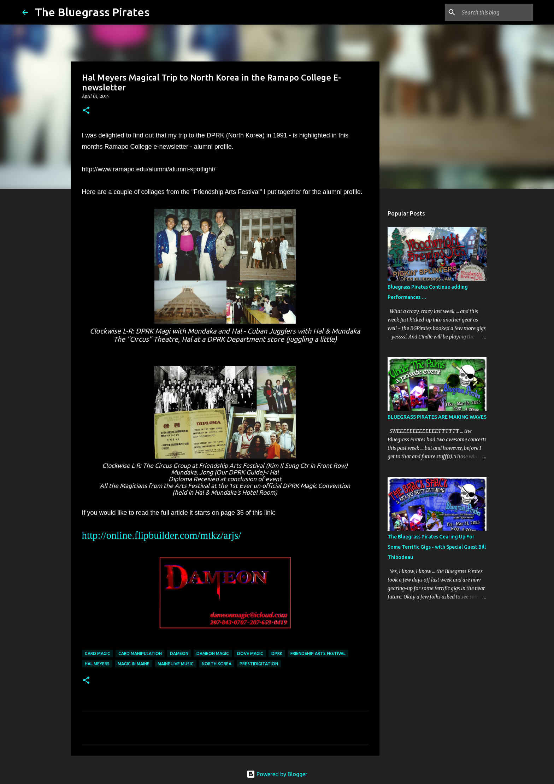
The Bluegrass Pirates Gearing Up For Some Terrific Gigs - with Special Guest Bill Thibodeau (437, 547)
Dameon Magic (212, 653)
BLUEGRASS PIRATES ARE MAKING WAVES (437, 417)
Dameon (179, 653)
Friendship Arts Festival (318, 653)
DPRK (276, 653)
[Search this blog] (496, 12)
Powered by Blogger (277, 774)
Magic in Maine (133, 663)
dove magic (250, 653)
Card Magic (97, 653)
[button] (86, 111)
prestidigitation (259, 663)
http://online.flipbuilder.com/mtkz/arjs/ (161, 535)
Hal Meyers (97, 663)
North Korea (216, 663)
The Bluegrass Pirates (92, 12)
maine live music (176, 663)
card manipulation (140, 653)
